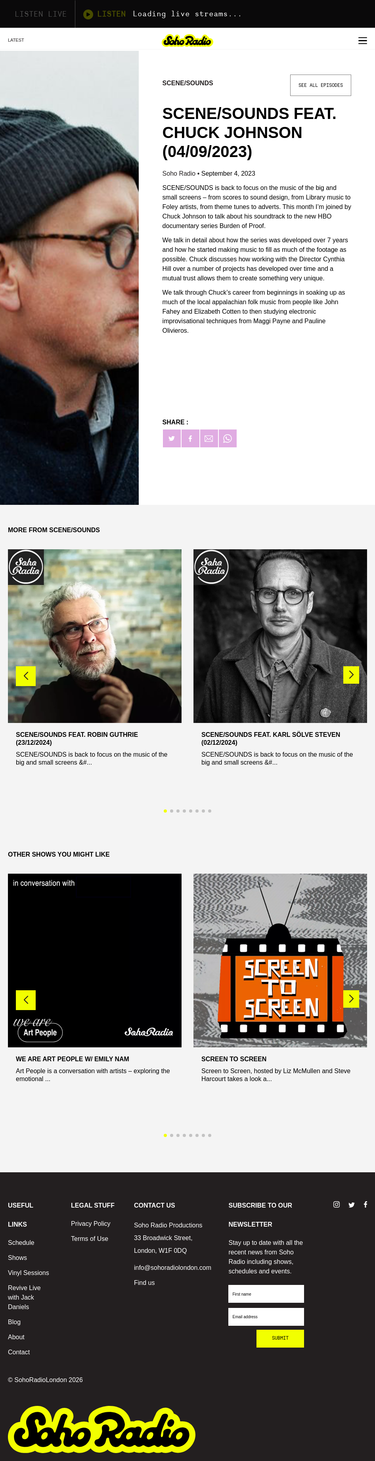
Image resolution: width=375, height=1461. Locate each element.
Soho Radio (180, 173)
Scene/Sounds (188, 83)
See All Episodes (320, 85)
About (16, 1337)
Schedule (21, 1242)
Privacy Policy (91, 1223)
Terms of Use (89, 1238)
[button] (351, 675)
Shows (17, 1257)
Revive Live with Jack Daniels (24, 1297)
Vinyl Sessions (28, 1272)
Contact (19, 1352)
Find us (144, 1282)
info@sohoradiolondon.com (172, 1267)
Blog (14, 1322)
